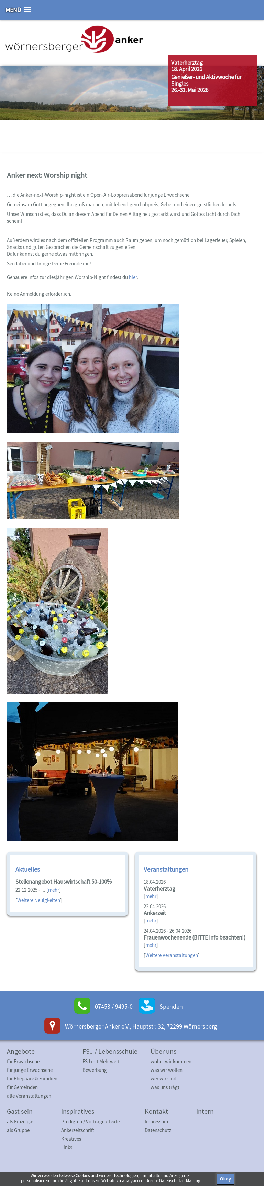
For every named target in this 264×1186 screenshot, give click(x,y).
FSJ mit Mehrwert (101, 1061)
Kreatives (71, 1138)
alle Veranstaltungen (29, 1095)
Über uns (163, 1051)
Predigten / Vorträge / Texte (90, 1121)
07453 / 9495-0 (114, 1006)
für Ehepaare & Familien (32, 1078)
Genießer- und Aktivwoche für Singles (206, 80)
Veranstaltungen (166, 869)
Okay (225, 1179)
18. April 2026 (186, 69)
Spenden (171, 1006)
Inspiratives (77, 1111)
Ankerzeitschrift (77, 1130)
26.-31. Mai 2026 (189, 90)
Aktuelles (27, 869)
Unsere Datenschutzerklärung (172, 1181)
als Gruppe (18, 1130)
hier (133, 277)
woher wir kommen (171, 1061)
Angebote (21, 1051)
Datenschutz (158, 1130)
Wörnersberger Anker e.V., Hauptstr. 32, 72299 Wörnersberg (141, 1026)
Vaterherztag (187, 62)
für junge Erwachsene (30, 1070)
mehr (53, 890)
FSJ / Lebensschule (110, 1051)
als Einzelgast (21, 1121)
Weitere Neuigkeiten (38, 900)
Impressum (156, 1121)
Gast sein (20, 1111)
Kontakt (156, 1111)
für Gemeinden (22, 1087)
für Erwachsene (23, 1061)
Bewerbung (94, 1070)
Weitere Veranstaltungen (171, 955)
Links (66, 1147)
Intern (205, 1111)
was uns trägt (165, 1087)
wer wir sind (163, 1078)
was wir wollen (167, 1070)
